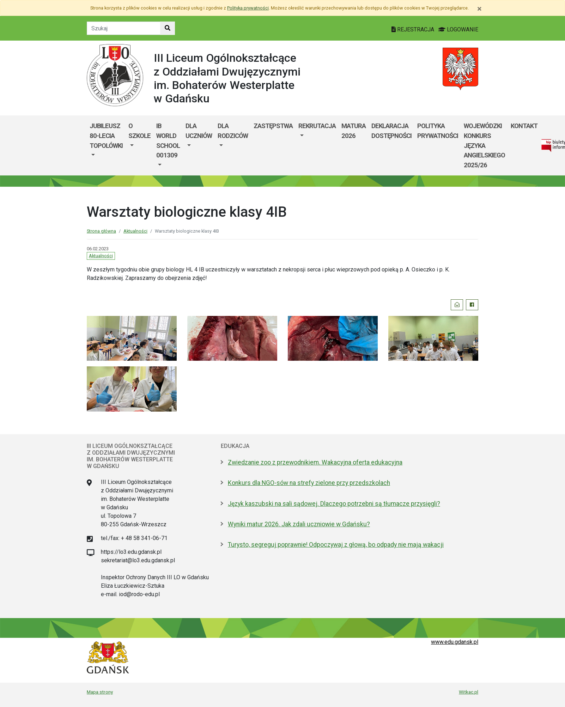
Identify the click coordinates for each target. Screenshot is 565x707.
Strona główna (101, 231)
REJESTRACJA (413, 29)
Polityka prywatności (437, 130)
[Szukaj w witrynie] (167, 28)
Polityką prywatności (248, 8)
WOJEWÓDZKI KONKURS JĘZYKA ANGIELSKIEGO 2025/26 (484, 145)
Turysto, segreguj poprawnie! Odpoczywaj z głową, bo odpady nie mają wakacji (336, 544)
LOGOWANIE (458, 29)
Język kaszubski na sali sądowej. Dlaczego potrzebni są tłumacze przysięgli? (334, 503)
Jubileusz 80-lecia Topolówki (106, 135)
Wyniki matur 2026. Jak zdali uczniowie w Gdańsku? (299, 524)
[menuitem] (106, 145)
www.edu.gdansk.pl (454, 642)
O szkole (139, 130)
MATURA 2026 (353, 130)
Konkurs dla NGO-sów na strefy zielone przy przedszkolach (309, 482)
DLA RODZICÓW (233, 130)
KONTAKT (524, 126)
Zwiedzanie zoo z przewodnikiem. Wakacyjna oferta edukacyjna (315, 462)
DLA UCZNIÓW (199, 130)
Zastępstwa (273, 126)
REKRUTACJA (317, 126)
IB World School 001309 (168, 140)
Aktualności (135, 231)
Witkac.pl (468, 692)
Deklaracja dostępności (391, 130)
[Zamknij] (479, 9)
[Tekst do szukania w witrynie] (123, 28)
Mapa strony (100, 692)
